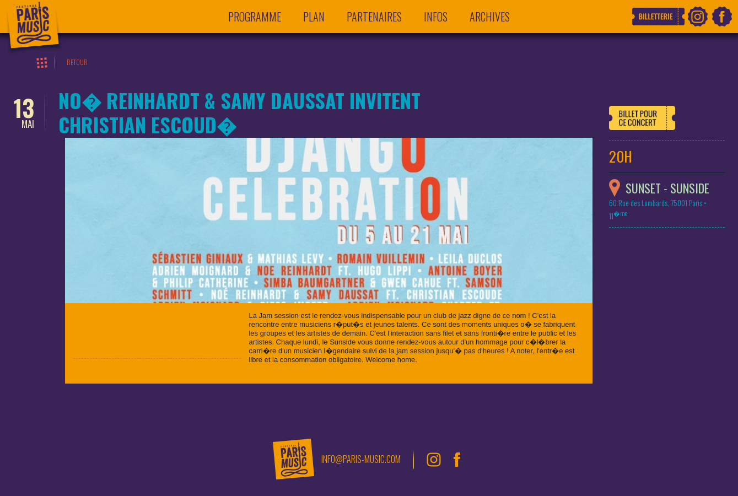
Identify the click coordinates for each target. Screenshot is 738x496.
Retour (77, 62)
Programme (254, 16)
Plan (314, 16)
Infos (436, 16)
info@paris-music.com (361, 459)
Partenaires (374, 16)
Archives (490, 16)
